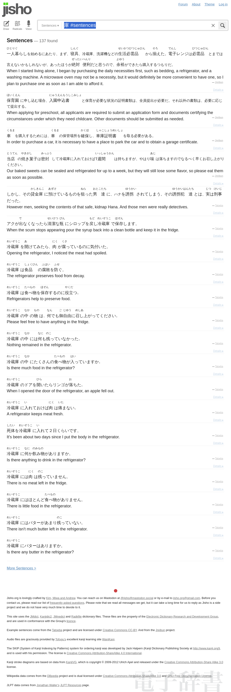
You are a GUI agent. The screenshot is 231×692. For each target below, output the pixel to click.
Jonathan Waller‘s (48, 685)
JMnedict (59, 616)
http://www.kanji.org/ (206, 648)
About (196, 4)
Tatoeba (219, 205)
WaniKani (108, 639)
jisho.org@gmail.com (186, 598)
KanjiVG (71, 662)
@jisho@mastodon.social (136, 598)
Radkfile (76, 616)
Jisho (17, 9)
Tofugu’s (60, 639)
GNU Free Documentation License (189, 676)
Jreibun (219, 82)
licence (71, 621)
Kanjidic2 (46, 616)
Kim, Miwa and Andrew (60, 598)
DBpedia (52, 676)
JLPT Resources (70, 685)
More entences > (21, 568)
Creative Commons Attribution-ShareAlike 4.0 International (104, 653)
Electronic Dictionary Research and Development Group (182, 616)
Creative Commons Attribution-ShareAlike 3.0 (132, 676)
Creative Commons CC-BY (120, 630)
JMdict (34, 616)
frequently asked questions (67, 602)
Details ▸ (218, 89)
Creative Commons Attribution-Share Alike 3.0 (193, 662)
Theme (210, 4)
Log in (223, 4)
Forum (183, 4)
